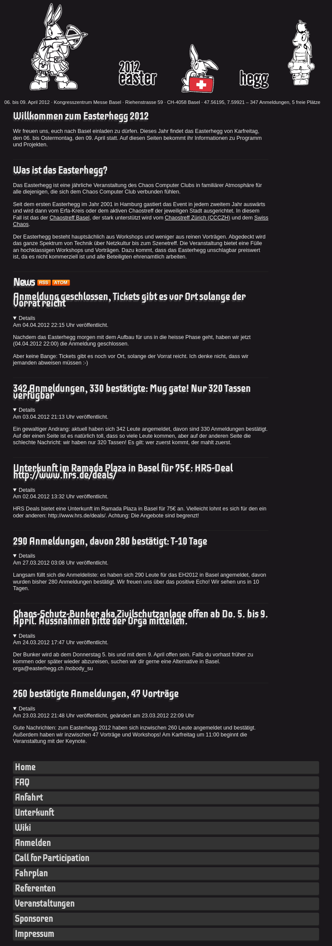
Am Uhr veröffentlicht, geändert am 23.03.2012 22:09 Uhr (103, 716)
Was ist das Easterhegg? (60, 170)
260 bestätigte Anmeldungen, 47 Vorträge (96, 694)
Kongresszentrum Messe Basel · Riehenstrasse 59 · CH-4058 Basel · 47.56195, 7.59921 (149, 102)
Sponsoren (34, 919)
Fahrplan (31, 873)
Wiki (23, 828)
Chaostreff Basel (69, 218)
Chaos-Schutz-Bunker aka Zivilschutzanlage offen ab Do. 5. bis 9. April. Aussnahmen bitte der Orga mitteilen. (140, 618)
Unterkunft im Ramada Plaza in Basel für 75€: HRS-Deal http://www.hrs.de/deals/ (123, 472)
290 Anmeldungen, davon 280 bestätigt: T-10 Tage (110, 541)
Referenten (35, 888)
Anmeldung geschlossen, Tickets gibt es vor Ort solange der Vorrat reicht (129, 300)
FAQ (22, 782)
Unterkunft (34, 812)
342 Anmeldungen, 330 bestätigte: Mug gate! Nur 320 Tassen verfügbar (132, 392)
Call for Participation (52, 858)
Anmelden (33, 843)
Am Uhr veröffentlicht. (61, 325)
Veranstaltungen (44, 903)
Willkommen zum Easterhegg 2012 (81, 116)
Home (25, 767)
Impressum (34, 934)
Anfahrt (29, 797)
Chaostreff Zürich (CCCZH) (197, 218)
